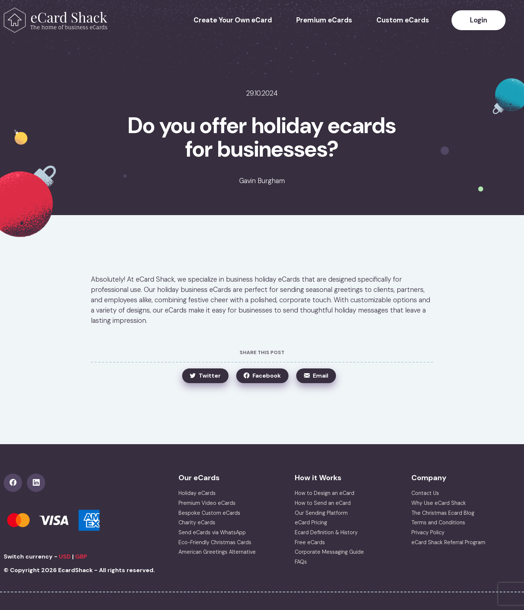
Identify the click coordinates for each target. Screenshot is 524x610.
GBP (81, 556)
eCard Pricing (311, 522)
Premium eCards (324, 20)
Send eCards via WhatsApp (212, 532)
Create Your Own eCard (233, 20)
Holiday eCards (197, 493)
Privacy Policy (428, 532)
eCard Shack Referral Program (448, 542)
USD (65, 556)
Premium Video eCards (207, 503)
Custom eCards (402, 20)
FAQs (301, 562)
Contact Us (425, 493)
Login (478, 20)
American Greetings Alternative (217, 552)
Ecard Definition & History (326, 532)
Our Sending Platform (321, 513)
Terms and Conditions (438, 522)
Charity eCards (196, 522)
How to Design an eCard (324, 493)
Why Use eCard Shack (438, 503)
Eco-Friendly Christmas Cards (214, 542)
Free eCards (310, 542)
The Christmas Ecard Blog (442, 513)
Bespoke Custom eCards (209, 513)
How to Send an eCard (323, 503)
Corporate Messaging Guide (329, 552)
